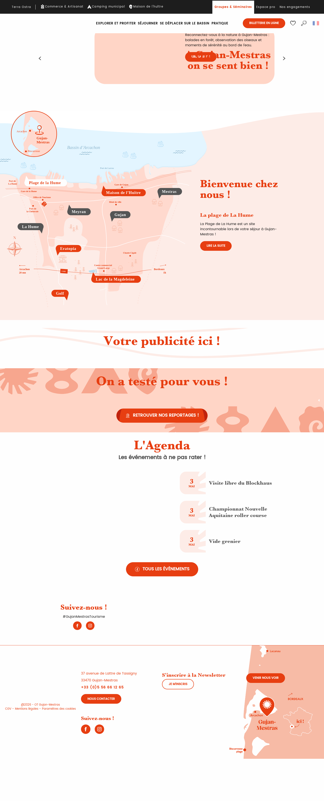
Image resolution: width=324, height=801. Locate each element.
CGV (8, 709)
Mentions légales (26, 709)
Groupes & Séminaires (233, 7)
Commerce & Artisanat (64, 7)
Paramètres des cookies (59, 709)
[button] (303, 23)
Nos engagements (295, 7)
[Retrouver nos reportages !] (162, 416)
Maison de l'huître (148, 7)
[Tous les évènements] (162, 569)
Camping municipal (108, 7)
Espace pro (265, 7)
